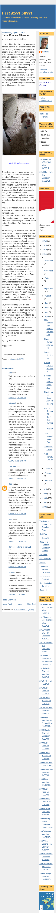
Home (19, 604)
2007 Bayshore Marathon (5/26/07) (45, 857)
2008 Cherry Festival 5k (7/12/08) (45, 802)
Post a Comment (9, 600)
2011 (44, 254)
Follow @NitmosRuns (45, 99)
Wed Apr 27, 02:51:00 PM (17, 478)
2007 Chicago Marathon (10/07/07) (45, 834)
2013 (44, 245)
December (48, 260)
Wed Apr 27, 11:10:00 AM (17, 397)
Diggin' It (43, 590)
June (47, 307)
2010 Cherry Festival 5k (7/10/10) (45, 701)
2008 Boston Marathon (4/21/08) (44, 811)
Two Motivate (45, 558)
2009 (44, 493)
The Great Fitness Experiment (45, 569)
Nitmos (45, 52)
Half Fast (43, 534)
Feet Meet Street (17, 12)
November (48, 271)
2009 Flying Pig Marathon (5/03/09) (46, 772)
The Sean (13, 466)
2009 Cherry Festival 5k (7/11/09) (45, 756)
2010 (44, 489)
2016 (44, 241)
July (47, 303)
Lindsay (12, 572)
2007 (44, 502)
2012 (44, 249)
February (49, 473)
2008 (44, 498)
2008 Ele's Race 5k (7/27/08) (44, 792)
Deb (10, 484)
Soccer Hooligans (48, 355)
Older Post (31, 604)
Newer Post (7, 604)
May (47, 312)
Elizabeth (12, 403)
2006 (44, 507)
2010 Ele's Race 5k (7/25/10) (44, 691)
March (48, 469)
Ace (10, 373)
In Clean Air (44, 538)
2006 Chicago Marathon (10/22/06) (45, 876)
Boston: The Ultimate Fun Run (48, 382)
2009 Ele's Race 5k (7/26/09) (44, 746)
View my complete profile (46, 70)
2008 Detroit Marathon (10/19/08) (44, 782)
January (48, 480)
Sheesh (42, 562)
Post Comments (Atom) (24, 609)
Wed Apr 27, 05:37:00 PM (17, 514)
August (48, 296)
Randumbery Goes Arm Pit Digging (48, 398)
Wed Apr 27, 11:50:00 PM (17, 567)
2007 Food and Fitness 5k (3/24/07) (45, 866)
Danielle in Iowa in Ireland (20, 547)
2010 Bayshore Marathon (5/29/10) (45, 710)
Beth (11, 519)
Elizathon (43, 554)
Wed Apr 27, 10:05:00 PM (17, 541)
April (47, 316)
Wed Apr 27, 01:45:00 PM (17, 461)
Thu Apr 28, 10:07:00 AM (17, 594)
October (48, 278)
